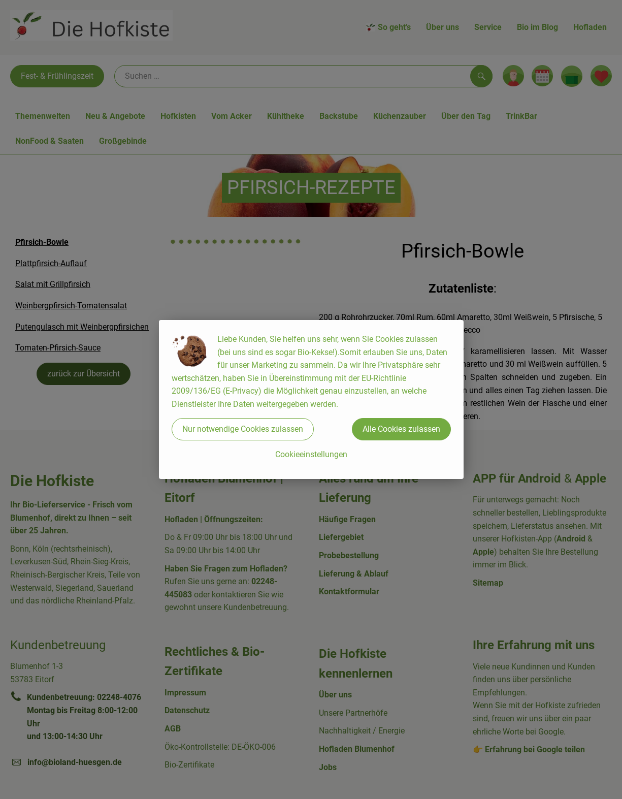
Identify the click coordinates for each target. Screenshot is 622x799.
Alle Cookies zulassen (401, 429)
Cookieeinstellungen (311, 454)
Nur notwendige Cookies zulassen (242, 429)
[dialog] (311, 399)
